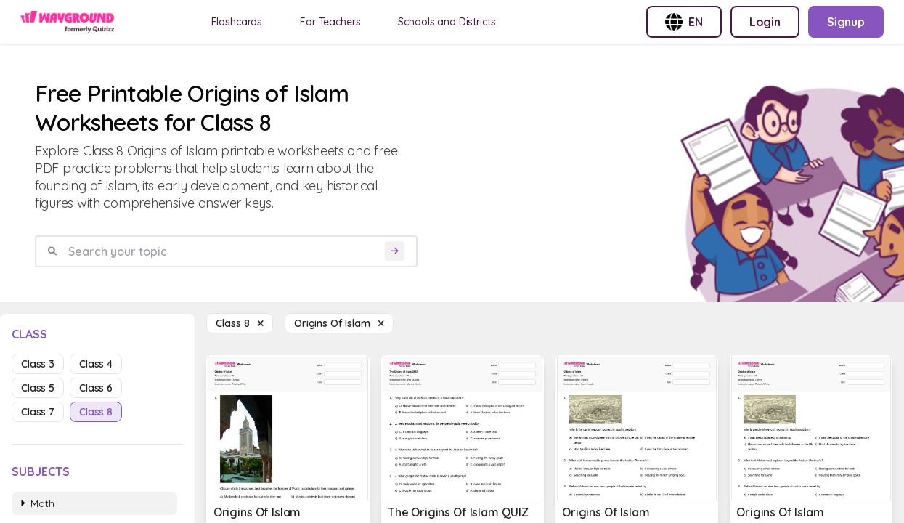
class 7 (37, 411)
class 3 (37, 363)
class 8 (96, 411)
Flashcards (237, 21)
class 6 (96, 387)
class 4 (96, 363)
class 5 (37, 387)
